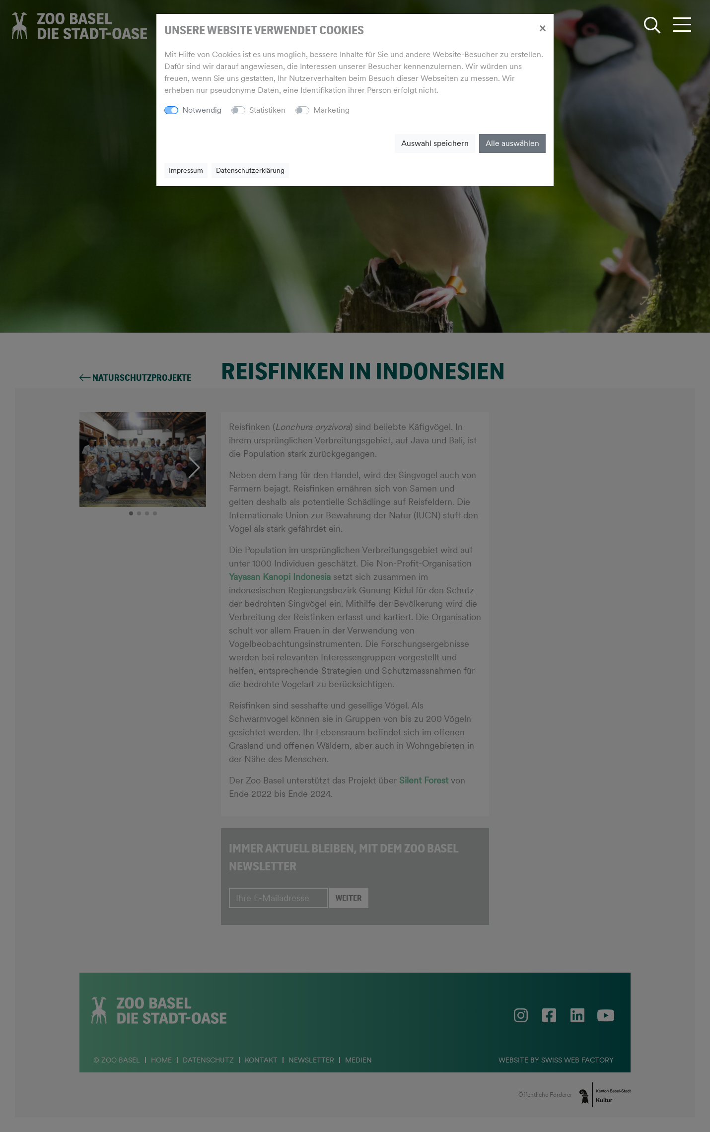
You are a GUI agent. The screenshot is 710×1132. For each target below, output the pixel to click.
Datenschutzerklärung (250, 170)
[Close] (542, 28)
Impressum (186, 170)
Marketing (331, 110)
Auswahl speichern (435, 143)
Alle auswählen (512, 143)
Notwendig (201, 110)
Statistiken (267, 110)
